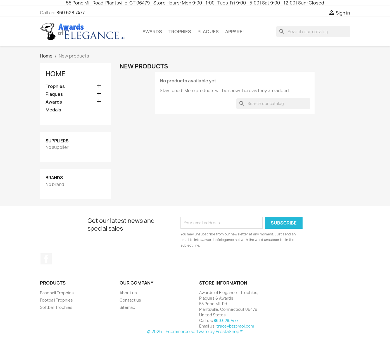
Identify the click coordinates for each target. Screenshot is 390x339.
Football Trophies (56, 300)
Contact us (130, 300)
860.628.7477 (70, 12)
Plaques (208, 31)
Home (56, 73)
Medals (53, 110)
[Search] (313, 31)
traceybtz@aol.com (235, 326)
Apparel (235, 31)
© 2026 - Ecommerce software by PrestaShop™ (195, 332)
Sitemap (127, 307)
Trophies (179, 31)
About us (128, 292)
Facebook (46, 258)
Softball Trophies (56, 307)
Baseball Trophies (57, 292)
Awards (152, 31)
